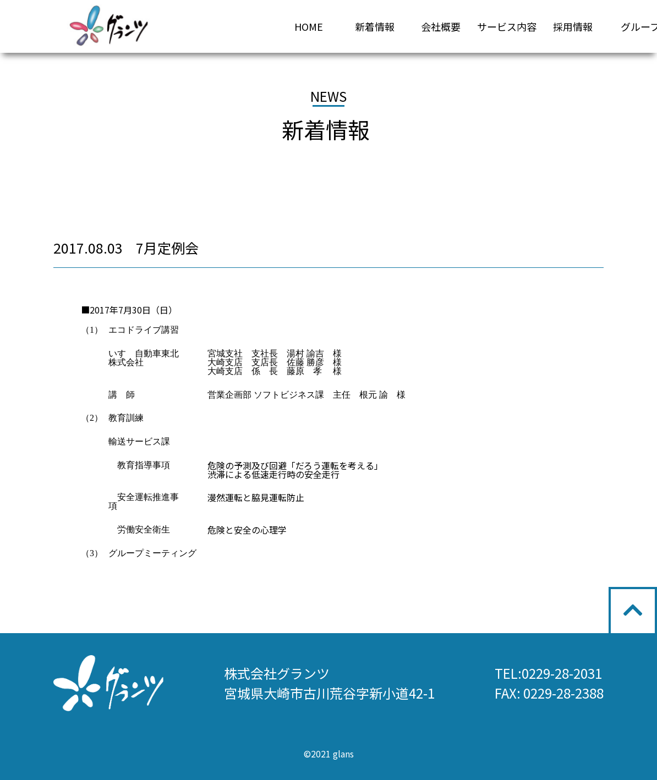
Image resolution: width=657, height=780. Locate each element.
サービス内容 (506, 26)
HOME (308, 26)
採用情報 (573, 26)
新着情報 (375, 26)
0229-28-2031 (562, 673)
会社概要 (441, 26)
